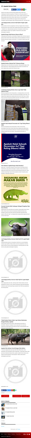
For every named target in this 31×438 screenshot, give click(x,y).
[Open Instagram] (27, 434)
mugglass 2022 (8, 436)
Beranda (2, 426)
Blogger (18, 429)
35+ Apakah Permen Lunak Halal (11, 407)
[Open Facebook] (24, 434)
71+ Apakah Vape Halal (9, 416)
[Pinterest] (22, 9)
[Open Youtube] (29, 434)
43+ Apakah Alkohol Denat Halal (11, 403)
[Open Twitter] (26, 434)
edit (10, 392)
